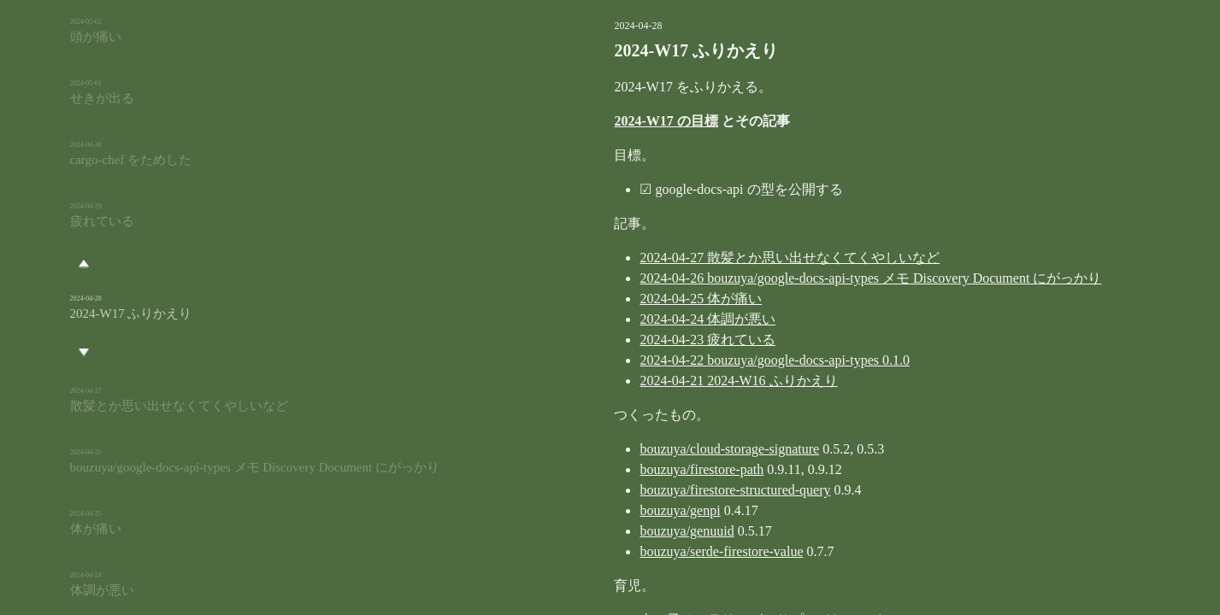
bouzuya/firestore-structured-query (649, 490)
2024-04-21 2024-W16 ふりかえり (652, 380)
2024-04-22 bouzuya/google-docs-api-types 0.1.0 (688, 360)
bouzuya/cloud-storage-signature (644, 449)
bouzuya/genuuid (601, 531)
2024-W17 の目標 (580, 121)
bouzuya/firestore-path (616, 469)
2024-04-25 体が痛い (615, 298)
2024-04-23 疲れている (622, 339)
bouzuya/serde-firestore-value (635, 551)
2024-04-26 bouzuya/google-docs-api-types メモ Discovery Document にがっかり (785, 278)
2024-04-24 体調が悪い (622, 319)
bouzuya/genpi (594, 510)
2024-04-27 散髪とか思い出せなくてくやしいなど (704, 257)
